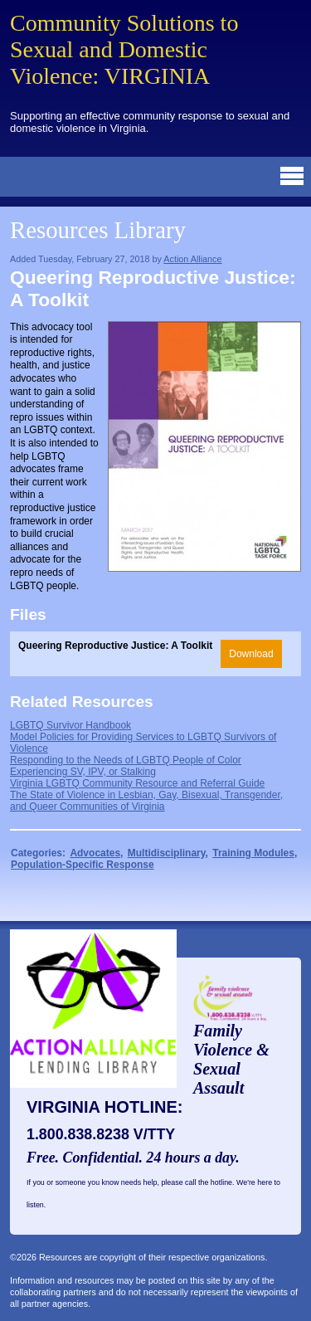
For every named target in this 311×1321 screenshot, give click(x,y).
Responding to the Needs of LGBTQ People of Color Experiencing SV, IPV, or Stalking (125, 765)
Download (251, 654)
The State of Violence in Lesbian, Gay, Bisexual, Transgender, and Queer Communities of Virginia (146, 800)
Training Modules (253, 853)
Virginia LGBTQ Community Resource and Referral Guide (137, 783)
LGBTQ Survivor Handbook (70, 725)
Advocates (95, 853)
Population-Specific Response (82, 864)
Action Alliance (192, 259)
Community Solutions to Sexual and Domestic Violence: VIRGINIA (124, 49)
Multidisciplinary (167, 853)
